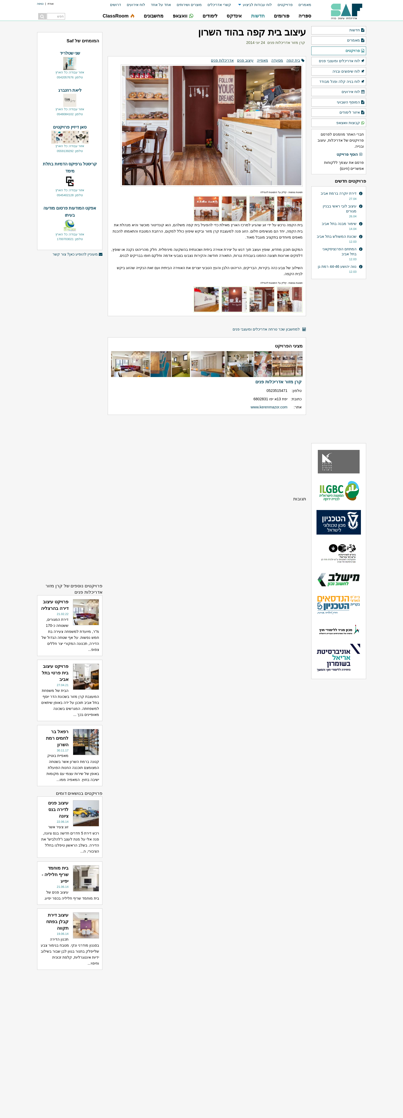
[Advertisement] (207, 455)
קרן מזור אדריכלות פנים (286, 42)
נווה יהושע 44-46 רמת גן (337, 266)
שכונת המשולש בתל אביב (336, 236)
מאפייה (262, 60)
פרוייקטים (285, 5)
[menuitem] (302, 5)
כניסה (40, 3)
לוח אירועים (136, 5)
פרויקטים (355, 51)
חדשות (357, 30)
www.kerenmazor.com (269, 407)
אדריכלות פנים (222, 60)
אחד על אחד (161, 5)
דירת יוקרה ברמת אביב (338, 193)
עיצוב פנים (245, 60)
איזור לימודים (352, 112)
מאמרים (304, 5)
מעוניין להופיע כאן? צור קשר (78, 254)
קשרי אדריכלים (219, 5)
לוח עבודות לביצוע (257, 5)
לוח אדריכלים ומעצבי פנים (342, 61)
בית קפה (293, 60)
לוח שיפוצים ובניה (348, 71)
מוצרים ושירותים (189, 5)
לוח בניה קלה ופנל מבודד (342, 82)
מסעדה (277, 60)
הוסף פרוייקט (350, 155)
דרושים (115, 5)
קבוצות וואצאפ (350, 123)
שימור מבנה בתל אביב (339, 224)
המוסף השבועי (351, 102)
